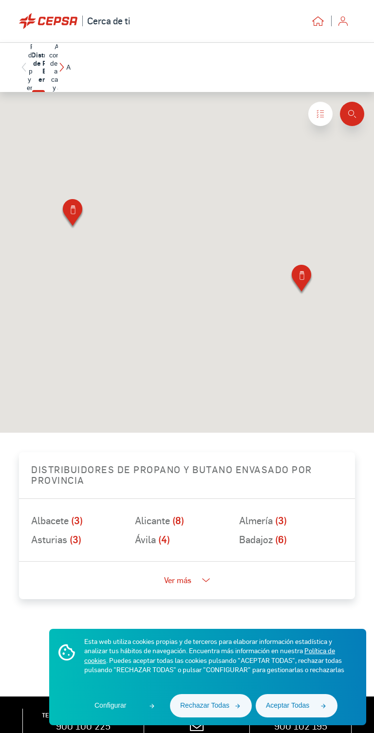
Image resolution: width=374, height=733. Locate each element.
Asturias (56, 525)
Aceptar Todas (287, 705)
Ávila (152, 525)
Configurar (110, 705)
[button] (348, 60)
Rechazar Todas (204, 705)
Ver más (187, 565)
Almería (263, 506)
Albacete (57, 506)
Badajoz (263, 525)
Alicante (159, 506)
